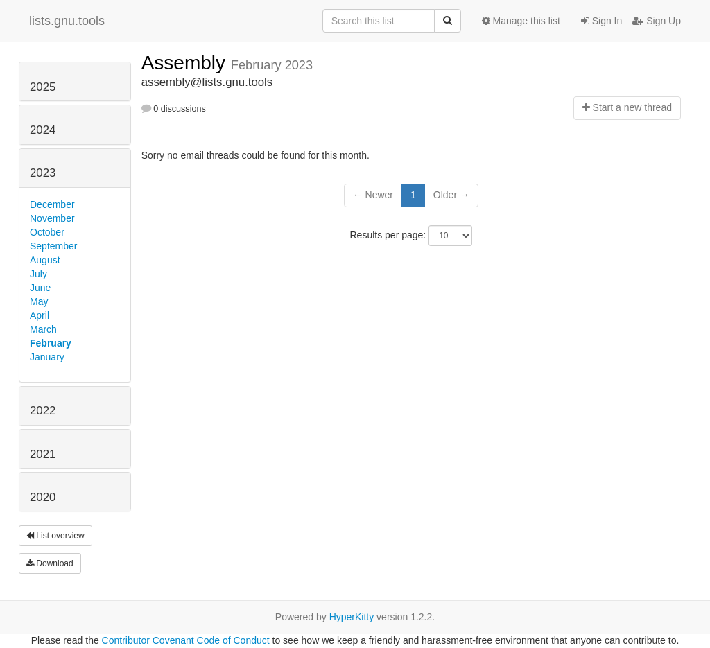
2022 (42, 410)
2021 (42, 454)
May (39, 301)
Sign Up (656, 20)
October (47, 232)
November (52, 218)
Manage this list (521, 20)
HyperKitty (351, 616)
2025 (42, 87)
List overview (55, 536)
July (38, 273)
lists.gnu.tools (67, 21)
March (43, 329)
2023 (42, 172)
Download (49, 563)
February (50, 343)
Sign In (601, 20)
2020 (42, 497)
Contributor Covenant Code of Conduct (186, 640)
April (39, 315)
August (45, 259)
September (53, 246)
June (40, 287)
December (52, 204)
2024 (42, 130)
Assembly (186, 62)
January (47, 356)
